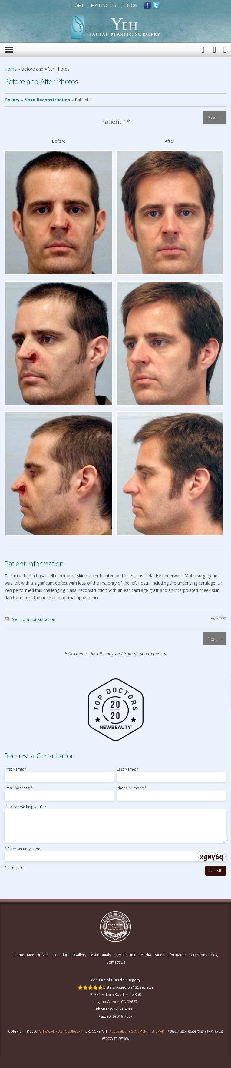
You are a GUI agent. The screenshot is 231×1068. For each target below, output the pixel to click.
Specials (120, 954)
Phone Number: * (132, 788)
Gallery (12, 100)
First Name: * (16, 770)
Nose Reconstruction (47, 100)
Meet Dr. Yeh (38, 954)
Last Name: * (128, 770)
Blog (131, 5)
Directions (198, 954)
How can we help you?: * (25, 807)
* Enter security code (22, 849)
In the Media (140, 954)
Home (77, 5)
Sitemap (157, 1031)
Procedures (61, 954)
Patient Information (170, 954)
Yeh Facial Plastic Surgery (60, 1031)
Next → (215, 117)
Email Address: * (19, 788)
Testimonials (100, 954)
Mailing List (105, 5)
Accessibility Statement (129, 1031)
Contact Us (115, 962)
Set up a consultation (33, 619)
